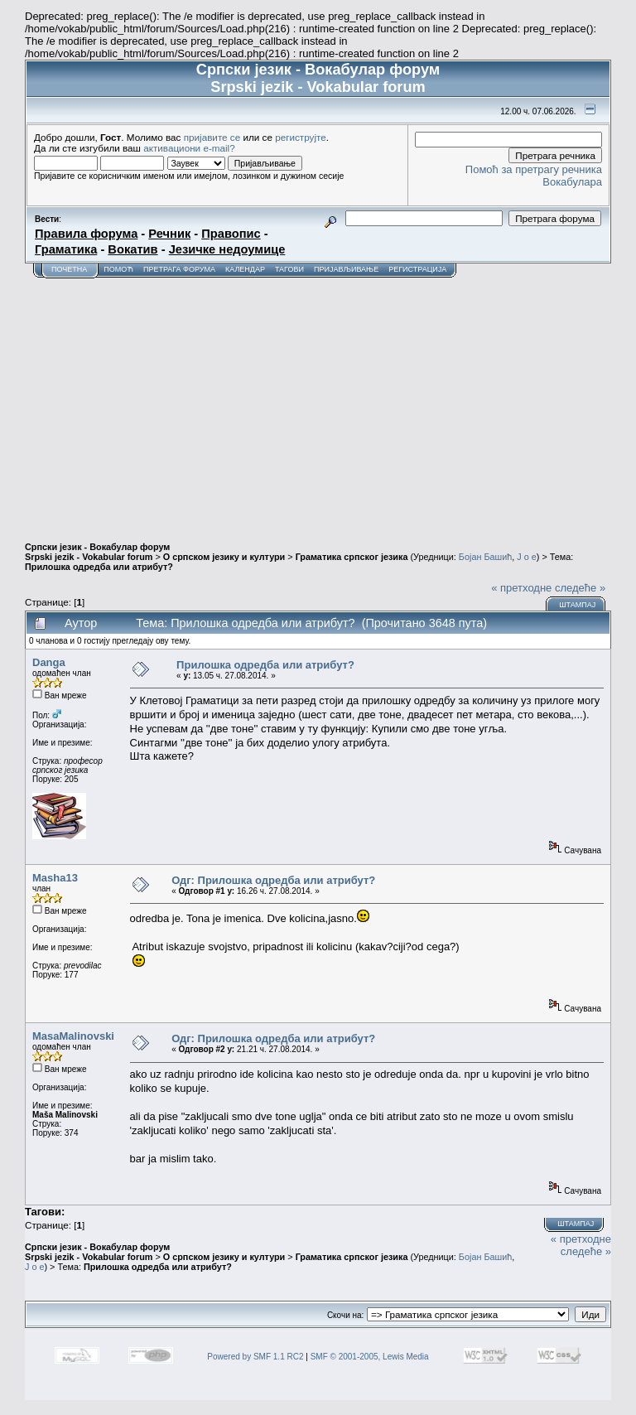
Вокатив (132, 249)
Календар (245, 269)
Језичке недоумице (227, 249)
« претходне (521, 588)
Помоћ (118, 269)
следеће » (580, 588)
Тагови (289, 269)
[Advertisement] (318, 403)
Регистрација (417, 269)
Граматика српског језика (352, 557)
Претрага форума (179, 269)
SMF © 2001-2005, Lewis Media (370, 1356)
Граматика (66, 249)
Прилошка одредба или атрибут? (99, 567)
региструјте (300, 137)
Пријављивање (346, 269)
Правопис (230, 233)
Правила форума (86, 233)
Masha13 (55, 878)
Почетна (69, 269)
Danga (48, 662)
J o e (526, 557)
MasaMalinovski (73, 1036)
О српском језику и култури (224, 557)
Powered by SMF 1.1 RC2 (255, 1356)
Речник (169, 233)
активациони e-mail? (188, 147)
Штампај (577, 605)
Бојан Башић (485, 557)
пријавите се (212, 137)
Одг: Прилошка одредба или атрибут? (273, 880)
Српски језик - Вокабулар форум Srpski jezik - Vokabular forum (97, 552)
